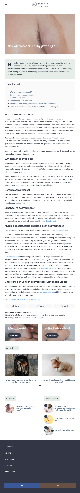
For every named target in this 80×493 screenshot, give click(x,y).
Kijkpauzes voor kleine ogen (64, 419)
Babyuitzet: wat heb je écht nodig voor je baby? (25, 408)
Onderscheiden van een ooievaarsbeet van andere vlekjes (34, 106)
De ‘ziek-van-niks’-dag (64, 430)
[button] (38, 385)
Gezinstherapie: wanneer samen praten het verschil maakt (65, 408)
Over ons (8, 446)
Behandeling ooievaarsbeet (21, 101)
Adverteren (9, 459)
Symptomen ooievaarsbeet (21, 95)
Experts (8, 453)
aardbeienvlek (62, 230)
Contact (8, 465)
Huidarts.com (34, 299)
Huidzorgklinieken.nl (20, 299)
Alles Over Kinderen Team (32, 317)
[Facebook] (22, 485)
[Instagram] (58, 485)
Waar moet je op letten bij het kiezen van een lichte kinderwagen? (21, 381)
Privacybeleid (10, 471)
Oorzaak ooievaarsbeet (19, 98)
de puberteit (51, 221)
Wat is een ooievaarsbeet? (21, 92)
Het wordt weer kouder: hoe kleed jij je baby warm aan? (59, 381)
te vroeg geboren (44, 268)
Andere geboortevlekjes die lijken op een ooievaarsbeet (33, 103)
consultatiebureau (47, 292)
